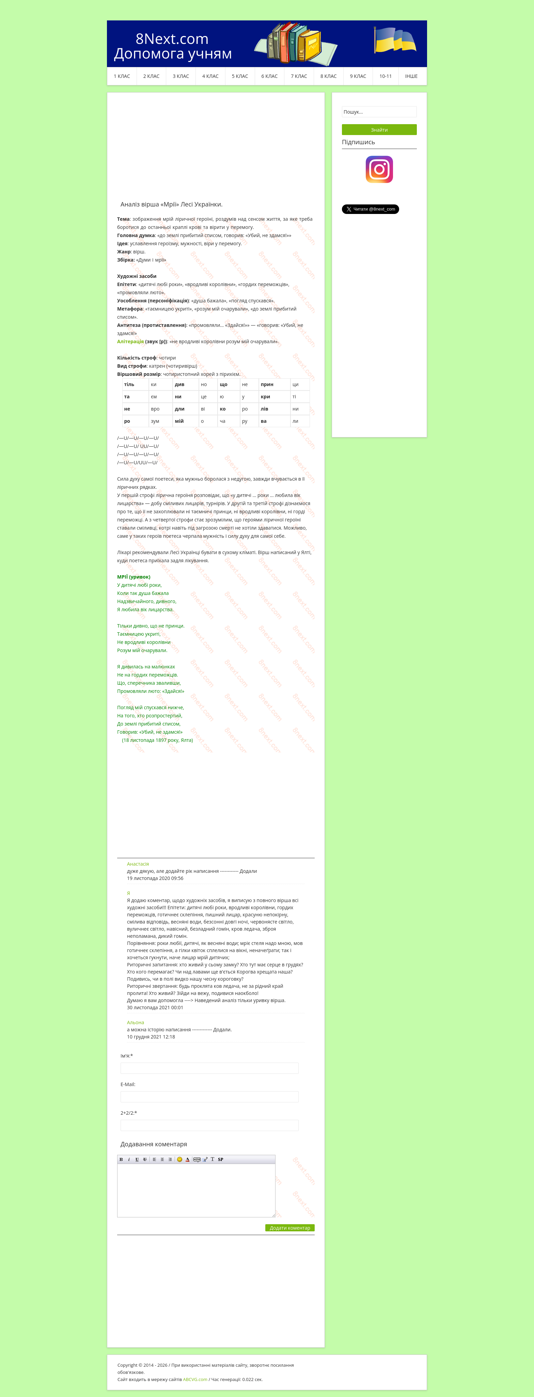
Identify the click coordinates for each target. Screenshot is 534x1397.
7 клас (299, 76)
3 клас (181, 76)
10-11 (385, 76)
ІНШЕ (411, 76)
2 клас (151, 76)
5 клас (240, 76)
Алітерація (130, 341)
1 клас (122, 76)
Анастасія (138, 864)
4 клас (210, 76)
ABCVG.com (195, 1379)
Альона (135, 1022)
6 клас (270, 76)
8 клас (328, 76)
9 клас (358, 76)
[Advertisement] (216, 150)
